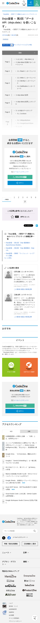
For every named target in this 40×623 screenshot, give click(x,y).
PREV (6, 200)
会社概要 (11, 615)
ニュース (6, 553)
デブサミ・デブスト (9, 563)
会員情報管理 (13, 609)
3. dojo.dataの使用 (22, 95)
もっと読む (8, 258)
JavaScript (5, 39)
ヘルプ (11, 603)
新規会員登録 (19, 177)
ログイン (20, 183)
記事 (26, 553)
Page (7, 62)
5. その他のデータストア (24, 110)
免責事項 (11, 612)
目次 (27, 53)
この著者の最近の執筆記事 (23, 289)
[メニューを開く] (3, 3)
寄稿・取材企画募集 (11, 544)
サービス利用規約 (14, 618)
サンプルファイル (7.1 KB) (23, 45)
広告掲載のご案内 (30, 544)
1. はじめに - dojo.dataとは (25, 59)
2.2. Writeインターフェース (26, 78)
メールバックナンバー (20, 172)
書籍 (26, 562)
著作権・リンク (13, 606)
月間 (29, 431)
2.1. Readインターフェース (26, 71)
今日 (11, 431)
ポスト (28, 226)
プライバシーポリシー (15, 621)
